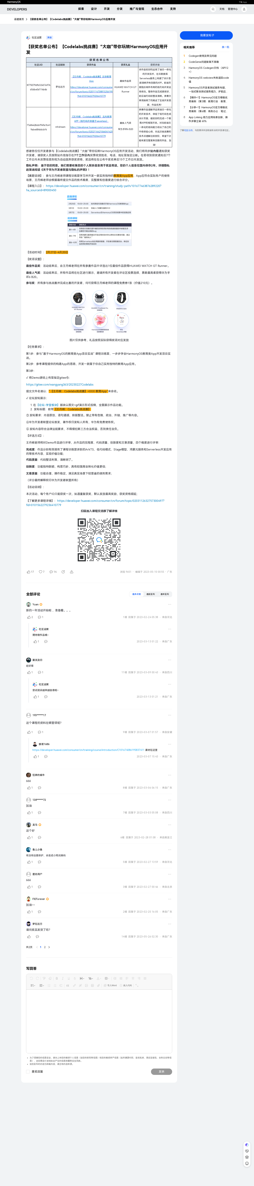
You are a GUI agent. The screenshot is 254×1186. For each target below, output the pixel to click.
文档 (221, 9)
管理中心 (233, 9)
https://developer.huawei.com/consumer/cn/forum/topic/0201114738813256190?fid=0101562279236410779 (91, 91)
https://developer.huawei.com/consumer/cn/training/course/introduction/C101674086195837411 (88, 750)
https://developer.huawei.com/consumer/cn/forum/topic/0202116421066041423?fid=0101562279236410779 (91, 131)
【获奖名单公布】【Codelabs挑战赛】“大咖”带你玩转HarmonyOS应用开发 (72, 19)
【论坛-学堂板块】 (48, 405)
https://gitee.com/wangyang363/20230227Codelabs (59, 384)
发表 (161, 1001)
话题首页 (19, 19)
